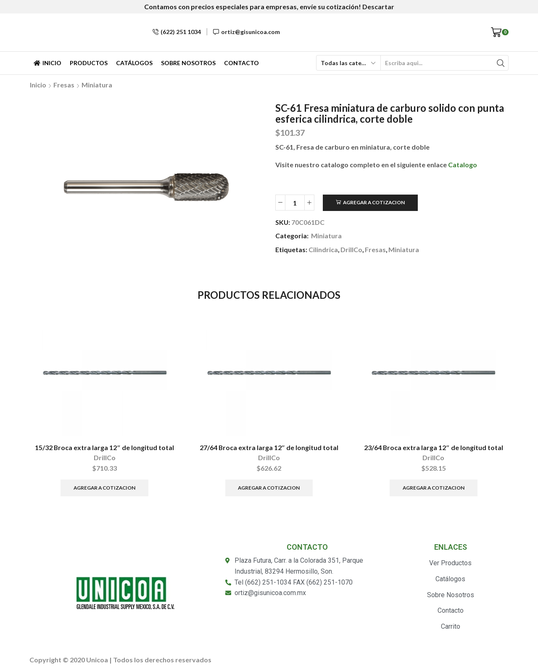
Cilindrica (323, 249)
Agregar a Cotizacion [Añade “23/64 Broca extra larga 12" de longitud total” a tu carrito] (433, 488)
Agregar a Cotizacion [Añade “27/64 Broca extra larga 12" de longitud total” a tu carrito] (269, 488)
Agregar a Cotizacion (374, 202)
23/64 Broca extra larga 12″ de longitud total (433, 447)
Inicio (47, 62)
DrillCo (351, 249)
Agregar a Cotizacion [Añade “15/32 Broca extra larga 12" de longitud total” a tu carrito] (104, 488)
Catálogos (134, 62)
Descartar (378, 7)
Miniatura (97, 85)
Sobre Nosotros (188, 62)
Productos (89, 62)
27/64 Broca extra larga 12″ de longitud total (269, 447)
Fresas (63, 85)
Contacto (241, 62)
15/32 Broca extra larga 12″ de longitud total (104, 447)
